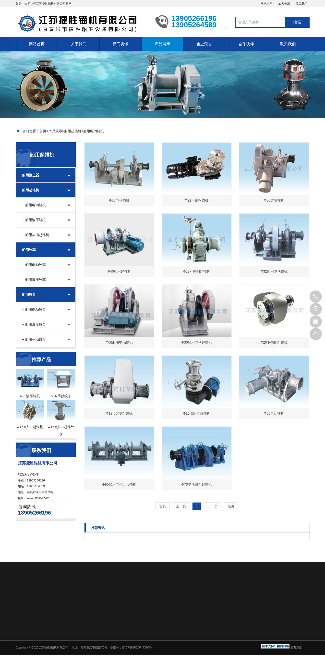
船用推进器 (30, 175)
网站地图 (266, 3)
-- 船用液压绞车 (34, 280)
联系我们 (302, 3)
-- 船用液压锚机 (34, 220)
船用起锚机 (72, 131)
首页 (42, 131)
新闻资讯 (120, 44)
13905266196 (316, 296)
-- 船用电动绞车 (34, 265)
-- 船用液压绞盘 (34, 324)
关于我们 (78, 44)
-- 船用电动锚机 (34, 205)
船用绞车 (29, 250)
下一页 (212, 506)
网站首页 (37, 44)
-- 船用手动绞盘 (34, 339)
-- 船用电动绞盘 (34, 310)
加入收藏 (284, 3)
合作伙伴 (246, 44)
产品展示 (162, 44)
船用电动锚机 (93, 131)
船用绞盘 (29, 295)
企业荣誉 (204, 44)
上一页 (181, 506)
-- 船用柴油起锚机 (35, 235)
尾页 (231, 506)
